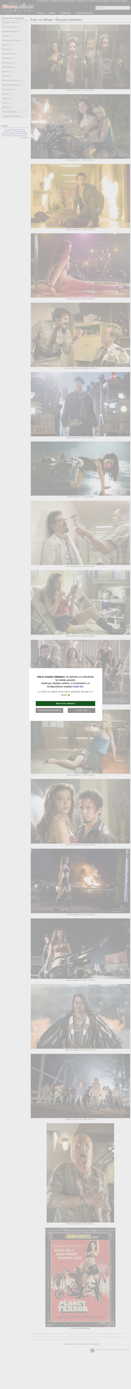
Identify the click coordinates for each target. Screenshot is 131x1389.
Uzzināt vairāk (81, 710)
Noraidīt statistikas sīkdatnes (49, 710)
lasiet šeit (78, 686)
